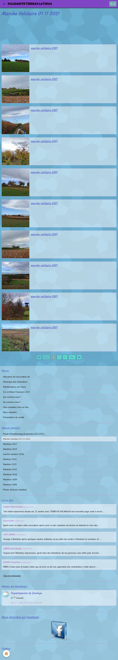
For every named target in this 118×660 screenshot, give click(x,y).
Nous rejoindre (10, 412)
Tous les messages (12, 575)
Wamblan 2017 (10, 444)
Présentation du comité (13, 417)
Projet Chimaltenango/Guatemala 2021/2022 (24, 433)
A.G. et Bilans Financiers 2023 (16, 392)
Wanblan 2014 (9, 459)
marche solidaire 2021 (44, 48)
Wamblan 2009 (10, 479)
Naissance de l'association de (16, 376)
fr (111, 3)
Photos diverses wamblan (15, 489)
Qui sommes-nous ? (12, 397)
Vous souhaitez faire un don (16, 407)
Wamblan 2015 (10, 449)
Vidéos (6, 654)
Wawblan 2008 (10, 484)
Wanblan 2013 (9, 464)
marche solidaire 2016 (13, 454)
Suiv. (72, 357)
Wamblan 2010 (10, 474)
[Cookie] (6, 653)
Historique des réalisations (15, 381)
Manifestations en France (14, 386)
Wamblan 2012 (10, 469)
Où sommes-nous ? (12, 402)
